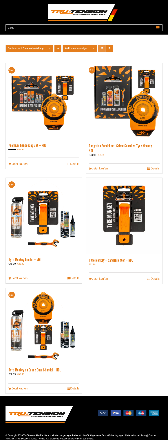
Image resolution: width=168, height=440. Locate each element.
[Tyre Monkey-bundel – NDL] (44, 216)
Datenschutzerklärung (136, 435)
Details (74, 163)
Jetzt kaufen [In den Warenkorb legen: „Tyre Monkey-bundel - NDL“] (20, 278)
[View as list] (109, 48)
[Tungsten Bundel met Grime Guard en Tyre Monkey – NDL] (124, 101)
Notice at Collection (48, 438)
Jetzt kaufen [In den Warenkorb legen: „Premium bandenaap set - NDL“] (20, 163)
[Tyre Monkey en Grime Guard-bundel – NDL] (44, 326)
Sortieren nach (25, 48)
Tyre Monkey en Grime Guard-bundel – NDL (34, 370)
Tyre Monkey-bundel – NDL (24, 259)
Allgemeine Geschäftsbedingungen (107, 435)
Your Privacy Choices (26, 438)
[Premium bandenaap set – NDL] (44, 101)
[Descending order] (57, 48)
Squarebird (87, 438)
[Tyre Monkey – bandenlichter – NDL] (124, 216)
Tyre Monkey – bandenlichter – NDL (111, 260)
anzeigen (76, 48)
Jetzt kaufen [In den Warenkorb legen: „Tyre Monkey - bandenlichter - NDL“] (100, 278)
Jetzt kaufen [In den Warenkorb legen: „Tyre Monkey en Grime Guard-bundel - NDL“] (20, 388)
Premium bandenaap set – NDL (27, 145)
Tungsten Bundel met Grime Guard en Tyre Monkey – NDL (121, 148)
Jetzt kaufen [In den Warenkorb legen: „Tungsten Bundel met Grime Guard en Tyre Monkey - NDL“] (100, 168)
